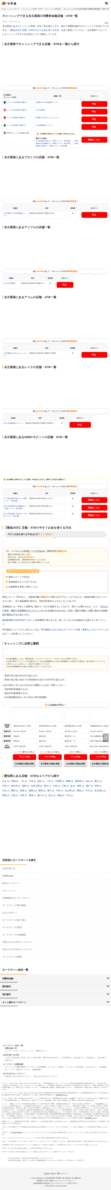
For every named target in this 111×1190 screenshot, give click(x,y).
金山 (88, 781)
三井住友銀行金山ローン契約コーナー (49, 141)
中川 (88, 790)
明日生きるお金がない (51, 1058)
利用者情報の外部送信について (45, 1183)
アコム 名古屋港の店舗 (15, 117)
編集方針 (78, 1178)
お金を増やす (67, 1058)
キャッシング (8, 890)
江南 (64, 786)
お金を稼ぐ (102, 1058)
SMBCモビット (41, 1051)
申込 (94, 104)
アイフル (8, 1051)
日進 (13, 795)
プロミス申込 (24, 757)
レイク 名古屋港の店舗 (15, 125)
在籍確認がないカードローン (16, 898)
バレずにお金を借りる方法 (15, 1058)
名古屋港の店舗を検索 (24, 764)
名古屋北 (99, 790)
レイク (31, 1051)
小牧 (55, 786)
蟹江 (97, 781)
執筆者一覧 (69, 1178)
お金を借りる (8, 868)
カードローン (14, 9)
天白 (4, 790)
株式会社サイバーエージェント (49, 1160)
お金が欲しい (91, 1058)
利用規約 (40, 1180)
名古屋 (68, 790)
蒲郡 (24, 786)
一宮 (48, 781)
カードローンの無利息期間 (15, 1067)
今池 (31, 781)
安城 (13, 781)
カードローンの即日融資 (14, 905)
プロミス (23, 1051)
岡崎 (68, 781)
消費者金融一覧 (11, 1048)
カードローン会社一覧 (13, 1045)
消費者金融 (7, 876)
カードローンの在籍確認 (14, 934)
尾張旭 (78, 781)
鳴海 (79, 790)
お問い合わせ (72, 1183)
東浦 (31, 795)
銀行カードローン (11, 883)
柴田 (79, 786)
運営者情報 (51, 1178)
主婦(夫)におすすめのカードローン (18, 1076)
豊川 (49, 790)
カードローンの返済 (12, 927)
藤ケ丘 (41, 795)
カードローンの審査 (12, 956)
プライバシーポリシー (66, 1180)
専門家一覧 (60, 1178)
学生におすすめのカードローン (17, 949)
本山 (50, 795)
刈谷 (4, 786)
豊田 (13, 790)
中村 (58, 790)
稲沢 (39, 781)
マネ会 (3, 9)
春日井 (14, 786)
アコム (15, 1051)
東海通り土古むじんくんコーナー (48, 117)
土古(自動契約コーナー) (44, 125)
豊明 (40, 790)
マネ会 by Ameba (16, 1132)
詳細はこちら (94, 139)
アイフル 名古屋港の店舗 (16, 110)
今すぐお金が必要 (34, 1058)
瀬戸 (88, 786)
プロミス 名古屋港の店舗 (16, 102)
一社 (22, 781)
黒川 (46, 786)
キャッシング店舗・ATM (32, 9)
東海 (22, 790)
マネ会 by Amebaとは (38, 1178)
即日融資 (103, 1067)
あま (4, 781)
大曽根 (58, 781)
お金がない (9, 1060)
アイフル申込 (50, 757)
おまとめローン (9, 912)
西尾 (4, 795)
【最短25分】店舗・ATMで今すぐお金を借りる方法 (34, 30)
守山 (68, 795)
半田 (22, 795)
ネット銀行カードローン (14, 1002)
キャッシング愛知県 (52, 9)
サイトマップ (62, 1183)
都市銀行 (6, 986)
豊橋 (31, 790)
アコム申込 (75, 757)
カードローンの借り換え (14, 920)
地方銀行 (6, 994)
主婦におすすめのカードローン (17, 942)
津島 (97, 786)
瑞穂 (59, 795)
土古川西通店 (40, 110)
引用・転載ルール (50, 1180)
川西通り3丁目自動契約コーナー (47, 102)
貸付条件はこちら (62, 1095)
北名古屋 (35, 786)
